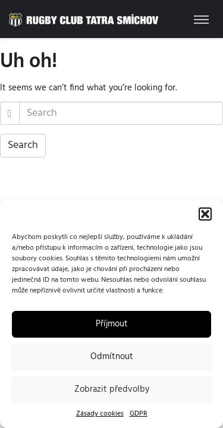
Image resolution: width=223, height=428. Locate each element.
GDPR (138, 414)
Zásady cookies (100, 414)
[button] (205, 214)
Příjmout (112, 324)
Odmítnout (111, 357)
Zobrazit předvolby (111, 389)
